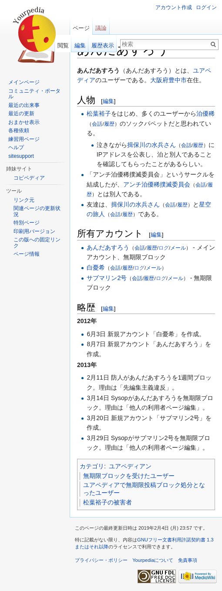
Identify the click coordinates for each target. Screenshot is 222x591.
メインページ (24, 82)
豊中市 (177, 80)
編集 (108, 101)
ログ (163, 247)
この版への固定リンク (37, 243)
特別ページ (26, 223)
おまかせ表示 (24, 122)
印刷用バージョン (34, 231)
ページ (81, 28)
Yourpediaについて (152, 560)
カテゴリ (92, 466)
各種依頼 (18, 130)
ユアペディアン (130, 466)
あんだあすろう (108, 247)
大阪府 (159, 80)
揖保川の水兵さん (151, 144)
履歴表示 (102, 45)
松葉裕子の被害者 (107, 502)
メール (178, 247)
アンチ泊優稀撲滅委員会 (156, 184)
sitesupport (21, 156)
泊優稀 (205, 113)
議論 (101, 28)
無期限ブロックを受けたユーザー (129, 475)
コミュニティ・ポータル (34, 94)
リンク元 (23, 200)
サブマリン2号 (107, 277)
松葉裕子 (99, 113)
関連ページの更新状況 (37, 211)
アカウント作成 (173, 7)
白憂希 (96, 267)
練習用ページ (24, 139)
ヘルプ (16, 147)
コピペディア (29, 178)
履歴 (109, 124)
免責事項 (187, 560)
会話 (97, 124)
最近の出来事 (24, 105)
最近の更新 (21, 113)
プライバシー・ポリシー (101, 560)
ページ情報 (26, 254)
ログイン (206, 7)
